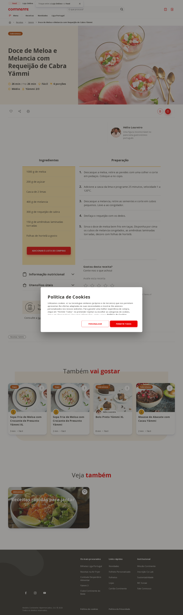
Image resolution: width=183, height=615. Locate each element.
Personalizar (95, 324)
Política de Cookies (117, 314)
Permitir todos (123, 324)
